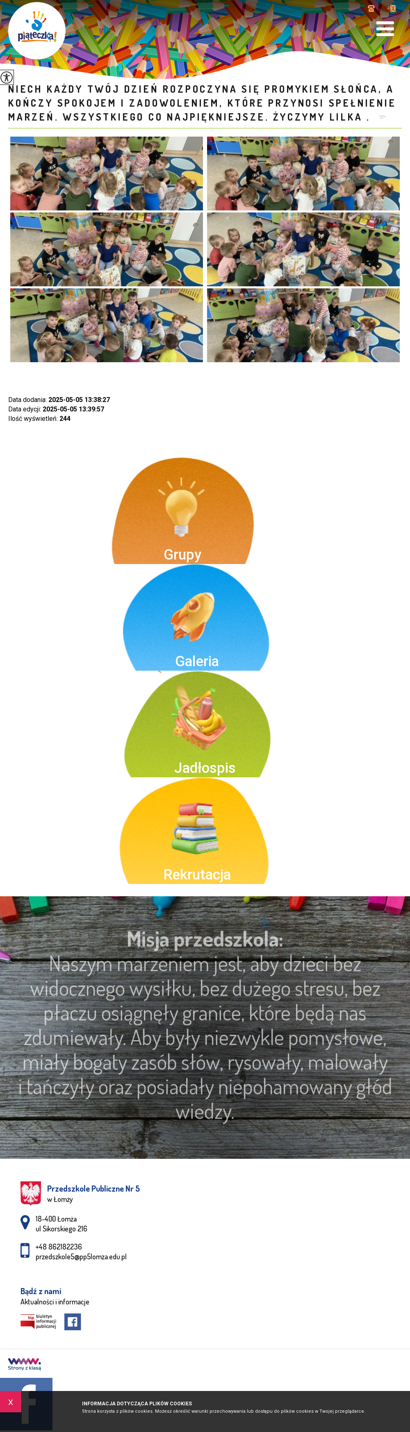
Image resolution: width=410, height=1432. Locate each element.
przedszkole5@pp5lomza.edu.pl (391, 8)
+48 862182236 (371, 8)
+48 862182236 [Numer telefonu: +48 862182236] (59, 1246)
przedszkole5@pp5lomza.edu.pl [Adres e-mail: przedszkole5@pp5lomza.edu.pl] (81, 1256)
